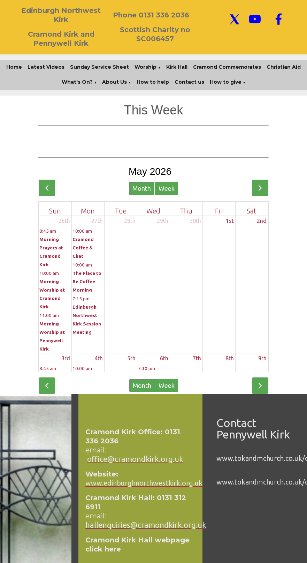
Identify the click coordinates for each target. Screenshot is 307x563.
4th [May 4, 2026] (98, 358)
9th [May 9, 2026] (262, 358)
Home (14, 67)
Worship (145, 67)
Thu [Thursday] (186, 211)
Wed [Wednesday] (153, 211)
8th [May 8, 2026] (229, 358)
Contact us (189, 82)
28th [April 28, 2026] (130, 221)
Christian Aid (284, 67)
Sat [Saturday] (251, 211)
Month (141, 188)
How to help (153, 82)
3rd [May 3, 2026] (65, 358)
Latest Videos (46, 67)
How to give (225, 82)
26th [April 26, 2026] (64, 221)
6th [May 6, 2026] (164, 358)
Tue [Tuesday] (120, 211)
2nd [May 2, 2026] (262, 221)
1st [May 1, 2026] (230, 221)
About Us (114, 82)
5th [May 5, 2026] (131, 358)
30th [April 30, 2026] (195, 221)
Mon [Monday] (88, 211)
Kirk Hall (176, 67)
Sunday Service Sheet (99, 67)
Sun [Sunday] (55, 211)
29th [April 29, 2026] (162, 221)
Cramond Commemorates (227, 67)
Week (167, 188)
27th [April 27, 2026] (97, 221)
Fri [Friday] (219, 211)
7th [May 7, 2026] (197, 358)
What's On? (77, 82)
